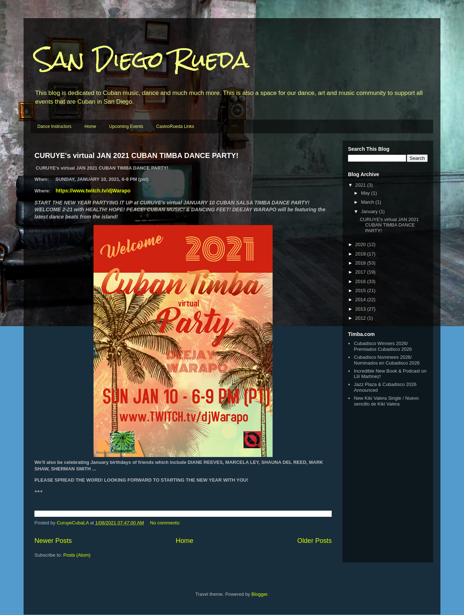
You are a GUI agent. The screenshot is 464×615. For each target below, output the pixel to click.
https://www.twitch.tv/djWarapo (93, 191)
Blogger (260, 594)
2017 (361, 272)
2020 (361, 244)
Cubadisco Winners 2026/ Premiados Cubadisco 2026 (383, 346)
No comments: (166, 522)
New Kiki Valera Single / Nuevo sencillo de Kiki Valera (386, 401)
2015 (361, 290)
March (368, 202)
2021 (361, 185)
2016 (361, 281)
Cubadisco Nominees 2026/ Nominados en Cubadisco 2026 (386, 360)
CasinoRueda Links (175, 126)
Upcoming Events (126, 126)
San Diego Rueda (141, 59)
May (366, 193)
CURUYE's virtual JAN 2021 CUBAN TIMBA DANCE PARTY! (136, 155)
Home (90, 126)
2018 (361, 263)
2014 (361, 299)
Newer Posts (53, 540)
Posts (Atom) (77, 555)
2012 (361, 318)
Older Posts (314, 540)
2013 (361, 309)
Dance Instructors (54, 126)
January (370, 211)
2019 (361, 254)
